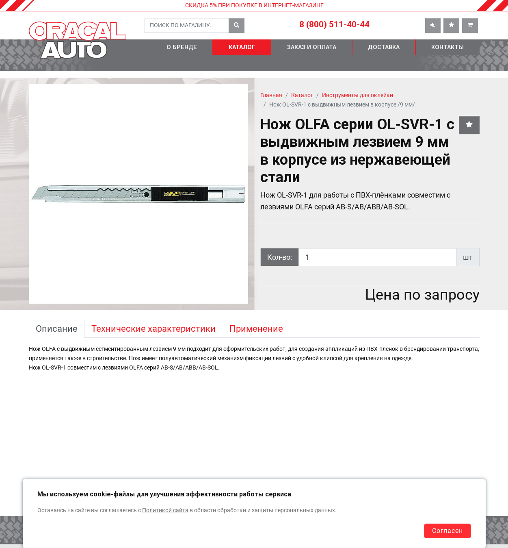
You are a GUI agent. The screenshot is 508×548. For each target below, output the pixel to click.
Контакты (447, 47)
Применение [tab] (256, 329)
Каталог (242, 47)
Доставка (384, 47)
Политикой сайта (165, 510)
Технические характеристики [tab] (153, 329)
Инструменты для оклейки (357, 95)
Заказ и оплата (311, 47)
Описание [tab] (57, 329)
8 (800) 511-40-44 (334, 24)
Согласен (447, 531)
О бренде (181, 47)
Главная (271, 95)
